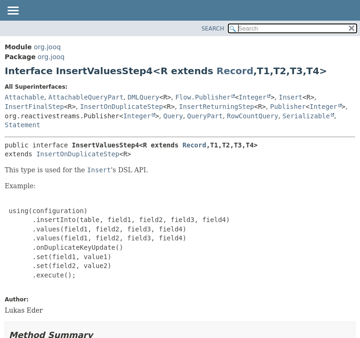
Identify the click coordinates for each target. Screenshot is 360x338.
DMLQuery (143, 97)
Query (173, 116)
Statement (22, 125)
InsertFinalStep (34, 106)
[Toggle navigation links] (13, 11)
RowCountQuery (252, 116)
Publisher (288, 106)
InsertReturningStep (216, 106)
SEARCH (213, 28)
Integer (252, 97)
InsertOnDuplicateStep (121, 106)
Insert (291, 97)
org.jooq (47, 47)
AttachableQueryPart (85, 97)
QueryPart (205, 116)
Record (235, 71)
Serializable (306, 116)
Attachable (24, 97)
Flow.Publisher (203, 97)
